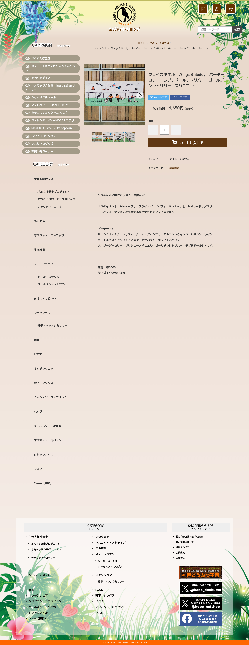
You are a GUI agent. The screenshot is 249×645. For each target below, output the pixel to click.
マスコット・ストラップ (49, 235)
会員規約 (180, 552)
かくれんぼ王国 (37, 58)
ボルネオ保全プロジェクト (53, 192)
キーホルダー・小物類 (47, 426)
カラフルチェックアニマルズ (46, 113)
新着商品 (174, 167)
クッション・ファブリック (50, 397)
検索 (237, 29)
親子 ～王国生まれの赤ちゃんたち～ (50, 68)
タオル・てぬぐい (159, 43)
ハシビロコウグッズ (40, 136)
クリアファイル (43, 454)
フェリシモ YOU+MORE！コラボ (49, 121)
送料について (182, 547)
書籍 (36, 340)
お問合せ (180, 558)
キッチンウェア (43, 368)
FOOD (38, 354)
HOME (141, 43)
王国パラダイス (37, 78)
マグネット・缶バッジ (47, 440)
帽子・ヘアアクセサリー (52, 325)
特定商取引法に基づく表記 (189, 537)
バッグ (38, 411)
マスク (38, 469)
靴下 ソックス (43, 383)
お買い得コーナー (39, 151)
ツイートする (158, 97)
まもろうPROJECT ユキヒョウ (56, 199)
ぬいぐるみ (41, 221)
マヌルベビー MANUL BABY (46, 105)
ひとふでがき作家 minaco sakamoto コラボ (50, 88)
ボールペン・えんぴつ (51, 284)
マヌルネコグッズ (39, 144)
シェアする (180, 97)
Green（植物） (43, 483)
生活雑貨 (39, 250)
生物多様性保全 (43, 179)
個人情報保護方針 (185, 542)
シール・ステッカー (49, 277)
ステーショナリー (45, 264)
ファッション (42, 313)
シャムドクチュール (40, 98)
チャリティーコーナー (51, 207)
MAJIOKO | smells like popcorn (48, 128)
